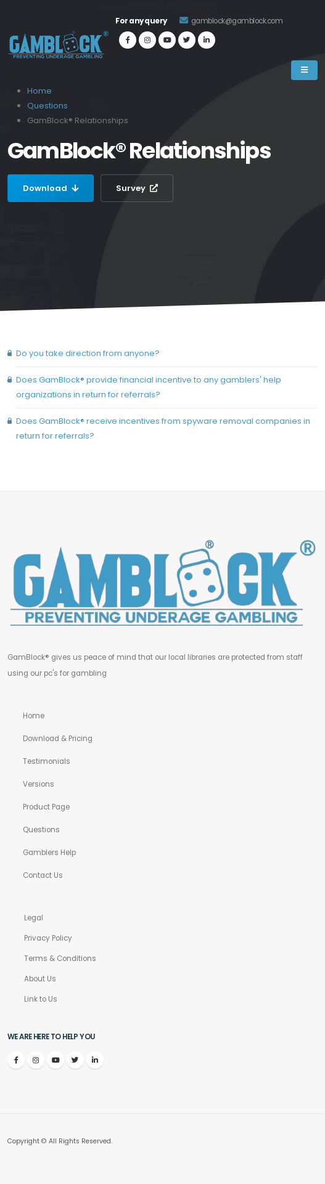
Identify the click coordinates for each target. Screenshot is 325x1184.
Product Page (46, 807)
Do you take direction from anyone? (88, 353)
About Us (40, 979)
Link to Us (40, 999)
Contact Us (43, 875)
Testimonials (46, 761)
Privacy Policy (48, 938)
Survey (137, 188)
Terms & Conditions (60, 958)
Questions (47, 106)
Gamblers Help (49, 853)
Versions (38, 784)
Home (33, 716)
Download (50, 188)
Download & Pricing (58, 739)
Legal (33, 918)
